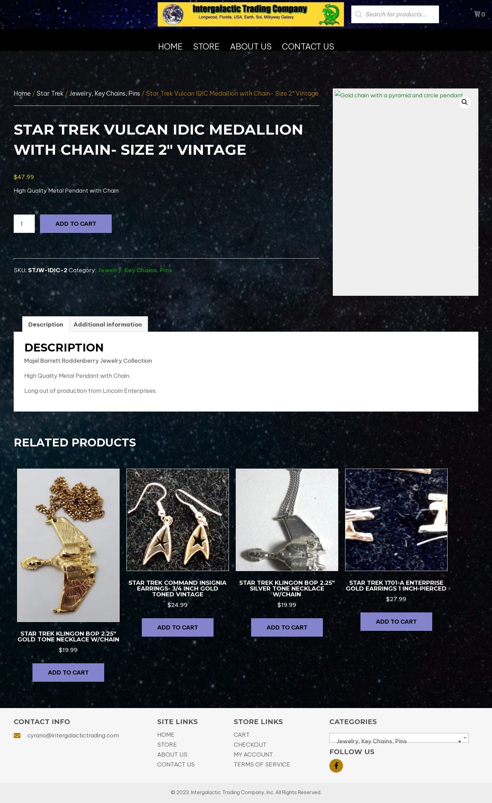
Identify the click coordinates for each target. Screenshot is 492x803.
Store (167, 744)
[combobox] (399, 738)
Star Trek (50, 93)
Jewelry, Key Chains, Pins (104, 93)
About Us (172, 754)
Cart (242, 734)
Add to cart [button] (68, 672)
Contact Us (176, 764)
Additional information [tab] (107, 324)
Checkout (250, 744)
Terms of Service (262, 764)
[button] (465, 102)
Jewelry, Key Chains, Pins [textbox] (397, 741)
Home (22, 93)
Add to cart (75, 223)
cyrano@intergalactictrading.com (73, 735)
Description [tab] (45, 324)
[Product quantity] (24, 223)
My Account (253, 754)
